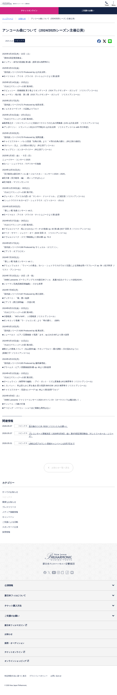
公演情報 (9, 585)
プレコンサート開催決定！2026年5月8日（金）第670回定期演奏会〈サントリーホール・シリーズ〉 (71, 434)
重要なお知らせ (9, 502)
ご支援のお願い (12, 616)
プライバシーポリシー (38, 676)
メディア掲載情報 (10, 512)
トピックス (22, 426)
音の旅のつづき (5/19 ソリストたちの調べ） (48, 426)
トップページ (7, 19)
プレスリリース (9, 507)
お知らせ (22, 19)
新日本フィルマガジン (14, 625)
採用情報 (6, 532)
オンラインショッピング (15, 661)
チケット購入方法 (13, 605)
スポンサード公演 (10, 527)
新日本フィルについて (15, 595)
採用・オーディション (14, 643)
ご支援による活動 (10, 522)
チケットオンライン (13, 652)
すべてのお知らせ (10, 492)
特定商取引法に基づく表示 (15, 676)
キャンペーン (8, 517)
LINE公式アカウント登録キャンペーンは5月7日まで (52, 443)
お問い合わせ (56, 676)
